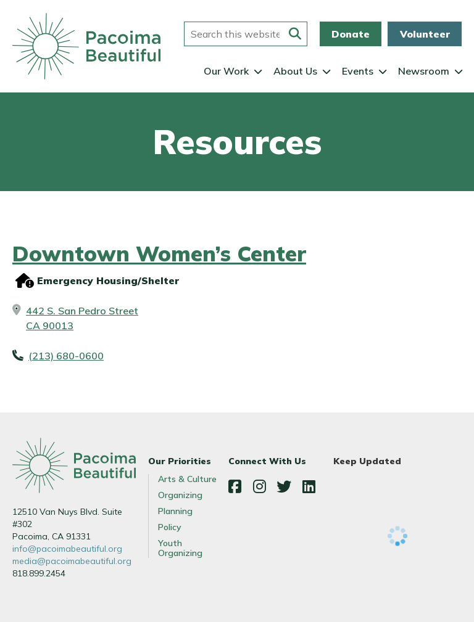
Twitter (284, 486)
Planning (175, 511)
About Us (295, 71)
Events (357, 71)
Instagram (259, 486)
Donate (350, 34)
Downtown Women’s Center (159, 253)
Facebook (234, 486)
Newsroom (423, 71)
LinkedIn (308, 486)
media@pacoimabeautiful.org (71, 561)
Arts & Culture (187, 479)
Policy (169, 527)
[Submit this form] (295, 34)
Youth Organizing (180, 548)
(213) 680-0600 (66, 356)
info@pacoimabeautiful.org (67, 548)
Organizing (180, 495)
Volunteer (425, 34)
